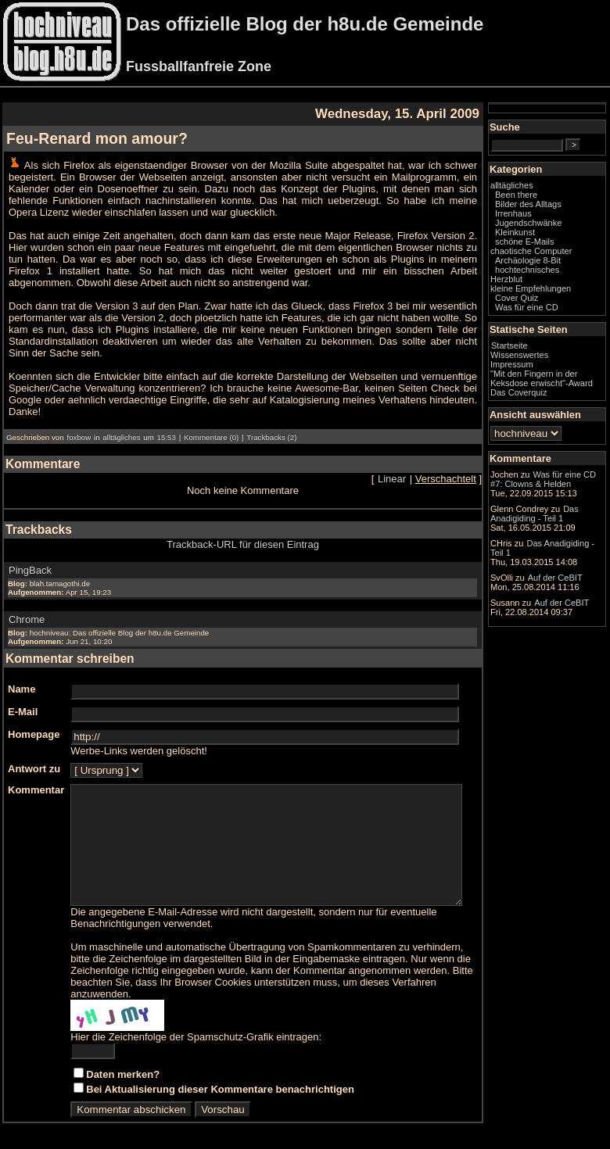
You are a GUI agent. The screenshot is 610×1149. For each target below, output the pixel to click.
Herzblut (538, 301)
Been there (547, 208)
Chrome (27, 608)
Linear (423, 467)
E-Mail (23, 700)
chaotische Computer (542, 269)
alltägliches (121, 425)
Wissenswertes (551, 377)
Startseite (540, 368)
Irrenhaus (544, 226)
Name (21, 677)
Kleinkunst (546, 245)
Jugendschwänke (559, 236)
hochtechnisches (558, 292)
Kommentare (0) (211, 425)
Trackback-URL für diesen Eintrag (258, 533)
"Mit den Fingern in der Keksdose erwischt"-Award (558, 406)
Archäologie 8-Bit (559, 283)
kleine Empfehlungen (562, 311)
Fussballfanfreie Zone (198, 66)
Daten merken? (123, 1074)
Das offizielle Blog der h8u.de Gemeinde (304, 23)
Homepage (33, 722)
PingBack (30, 558)
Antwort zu (34, 757)
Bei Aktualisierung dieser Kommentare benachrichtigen (220, 1089)
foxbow (78, 425)
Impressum (543, 387)
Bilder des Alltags (559, 217)
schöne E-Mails (556, 255)
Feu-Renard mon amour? (97, 138)
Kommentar (36, 778)
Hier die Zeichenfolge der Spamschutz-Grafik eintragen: (195, 1037)
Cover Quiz (547, 320)
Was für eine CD (558, 330)
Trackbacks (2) (271, 425)
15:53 (166, 425)
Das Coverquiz (550, 424)
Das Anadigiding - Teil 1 (558, 629)
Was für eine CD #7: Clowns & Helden (560, 528)
